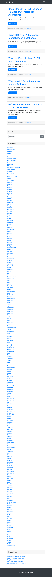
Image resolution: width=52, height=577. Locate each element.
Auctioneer (10, 382)
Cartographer (10, 206)
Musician (9, 522)
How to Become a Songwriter (15, 561)
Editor (8, 166)
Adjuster (9, 380)
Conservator (10, 266)
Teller (8, 317)
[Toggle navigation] (44, 2)
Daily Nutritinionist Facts (13, 167)
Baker (8, 482)
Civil (8, 280)
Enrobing (9, 251)
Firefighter (10, 466)
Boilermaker (10, 331)
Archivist (9, 356)
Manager (9, 433)
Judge (9, 329)
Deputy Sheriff (11, 346)
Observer (9, 193)
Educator (9, 227)
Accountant (10, 538)
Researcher (10, 384)
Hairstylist (10, 478)
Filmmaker (10, 440)
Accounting (10, 364)
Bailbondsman (11, 291)
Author (9, 338)
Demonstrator (11, 411)
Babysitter (10, 300)
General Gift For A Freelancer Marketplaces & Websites (23, 36)
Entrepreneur (10, 473)
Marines (9, 187)
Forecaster (10, 255)
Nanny (9, 204)
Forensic (9, 231)
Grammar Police (11, 158)
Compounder (10, 278)
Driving (9, 218)
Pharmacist (10, 311)
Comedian (10, 211)
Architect (9, 491)
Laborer (9, 449)
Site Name (9, 2)
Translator (10, 451)
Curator (9, 393)
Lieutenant (10, 511)
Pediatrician (10, 351)
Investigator (10, 498)
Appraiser (9, 436)
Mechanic (9, 422)
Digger (9, 267)
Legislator (10, 233)
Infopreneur (10, 202)
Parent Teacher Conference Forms (16, 563)
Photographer (11, 349)
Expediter (9, 207)
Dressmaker (10, 229)
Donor (9, 273)
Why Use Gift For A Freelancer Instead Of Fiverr (24, 83)
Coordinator (10, 322)
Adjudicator (10, 467)
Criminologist (10, 258)
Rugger (9, 289)
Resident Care (11, 149)
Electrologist (10, 220)
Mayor (9, 402)
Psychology (10, 509)
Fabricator (10, 253)
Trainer (9, 304)
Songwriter (10, 147)
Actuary (9, 318)
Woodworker (10, 442)
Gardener (9, 524)
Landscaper (10, 347)
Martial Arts (10, 398)
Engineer (9, 504)
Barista (9, 476)
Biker (8, 516)
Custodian (10, 391)
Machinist (10, 404)
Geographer (10, 378)
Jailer (8, 293)
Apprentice (10, 335)
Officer (9, 195)
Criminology (10, 173)
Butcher (9, 396)
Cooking (9, 344)
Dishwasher (10, 269)
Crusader (9, 171)
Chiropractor (10, 287)
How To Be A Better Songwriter (15, 558)
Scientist (9, 496)
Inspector (9, 238)
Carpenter (10, 324)
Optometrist (10, 180)
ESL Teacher (10, 209)
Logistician (10, 182)
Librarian (9, 506)
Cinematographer (12, 286)
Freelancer (10, 249)
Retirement (10, 151)
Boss (8, 529)
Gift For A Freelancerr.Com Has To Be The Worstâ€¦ (25, 106)
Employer (9, 244)
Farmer (9, 525)
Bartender (10, 475)
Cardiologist (10, 386)
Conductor (10, 409)
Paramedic (10, 313)
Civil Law (9, 242)
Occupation (10, 191)
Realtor (9, 513)
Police (9, 438)
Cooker (9, 237)
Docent (9, 262)
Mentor (9, 366)
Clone (8, 282)
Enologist (9, 246)
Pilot (8, 353)
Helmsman (10, 157)
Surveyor (9, 431)
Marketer (9, 189)
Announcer (10, 493)
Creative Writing (11, 502)
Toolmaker (10, 358)
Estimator (9, 213)
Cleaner (9, 326)
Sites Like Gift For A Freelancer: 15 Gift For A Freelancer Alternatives (25, 11)
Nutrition (9, 518)
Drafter (9, 271)
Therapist (9, 486)
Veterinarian (10, 495)
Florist (9, 373)
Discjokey (9, 217)
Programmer (10, 413)
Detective (9, 369)
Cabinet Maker (11, 415)
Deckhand (10, 295)
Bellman (9, 297)
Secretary (9, 336)
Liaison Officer (11, 447)
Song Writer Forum (12, 560)
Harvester (9, 235)
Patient (9, 418)
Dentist (9, 533)
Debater (9, 456)
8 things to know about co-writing (16, 556)
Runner (9, 153)
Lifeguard (9, 200)
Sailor (8, 155)
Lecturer (9, 444)
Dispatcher (10, 500)
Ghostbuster (10, 400)
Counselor (10, 527)
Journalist (10, 462)
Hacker (9, 240)
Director (9, 531)
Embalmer (10, 340)
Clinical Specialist (12, 177)
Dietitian (9, 464)
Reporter (9, 302)
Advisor (9, 542)
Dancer (9, 520)
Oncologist (10, 197)
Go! (42, 136)
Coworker (9, 175)
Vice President (11, 367)
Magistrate (10, 184)
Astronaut (10, 487)
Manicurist (10, 186)
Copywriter (10, 420)
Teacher (9, 355)
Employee (9, 426)
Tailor (8, 455)
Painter (9, 198)
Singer (9, 360)
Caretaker (9, 395)
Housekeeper (10, 471)
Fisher (9, 162)
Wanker (9, 507)
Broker (9, 375)
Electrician (10, 484)
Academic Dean (11, 327)
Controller (10, 275)
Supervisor (10, 435)
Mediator (9, 407)
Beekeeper (10, 544)
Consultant (10, 376)
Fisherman (10, 429)
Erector (9, 224)
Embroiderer (10, 307)
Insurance (10, 315)
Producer (9, 469)
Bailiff (8, 320)
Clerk (8, 333)
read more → (12, 23)
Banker (9, 480)
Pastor (9, 515)
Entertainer (10, 164)
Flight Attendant (11, 160)
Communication (11, 277)
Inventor (9, 446)
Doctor (9, 284)
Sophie (29, 28)
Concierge (10, 264)
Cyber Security (11, 169)
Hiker (8, 342)
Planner (9, 416)
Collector (9, 260)
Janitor (9, 453)
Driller (8, 226)
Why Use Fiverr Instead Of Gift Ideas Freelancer (24, 59)
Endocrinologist (11, 247)
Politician (9, 460)
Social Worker (11, 298)
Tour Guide (10, 427)
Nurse (8, 536)
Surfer (9, 424)
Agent (8, 306)
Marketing (10, 387)
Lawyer (9, 535)
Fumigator (10, 222)
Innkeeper (10, 406)
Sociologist (10, 309)
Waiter (9, 371)
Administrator (11, 545)
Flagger (9, 215)
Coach (9, 540)
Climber (9, 458)
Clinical (9, 178)
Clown (9, 257)
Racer (8, 362)
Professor (9, 489)
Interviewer (10, 389)
